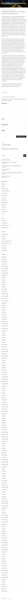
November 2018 (5, 462)
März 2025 (4, 286)
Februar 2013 (4, 591)
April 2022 (4, 367)
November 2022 (5, 351)
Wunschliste (4, 248)
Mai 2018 (3, 473)
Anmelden (4, 220)
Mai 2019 (3, 448)
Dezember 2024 (5, 293)
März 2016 (4, 512)
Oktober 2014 (4, 547)
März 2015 (4, 535)
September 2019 (5, 439)
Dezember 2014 (5, 542)
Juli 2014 (3, 554)
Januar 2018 (4, 482)
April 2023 (4, 339)
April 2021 (4, 395)
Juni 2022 (4, 362)
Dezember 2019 (5, 432)
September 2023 (5, 328)
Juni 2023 (4, 335)
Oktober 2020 (4, 409)
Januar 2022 (4, 374)
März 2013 (4, 588)
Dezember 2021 (5, 376)
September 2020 (5, 411)
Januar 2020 (4, 429)
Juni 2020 (4, 418)
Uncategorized (5, 211)
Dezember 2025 (5, 266)
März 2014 (4, 563)
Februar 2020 (4, 427)
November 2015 (5, 517)
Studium (3, 209)
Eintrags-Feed (4, 222)
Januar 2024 (4, 319)
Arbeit (3, 186)
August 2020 (4, 413)
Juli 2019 (3, 443)
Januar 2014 (4, 568)
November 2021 (5, 379)
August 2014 (4, 551)
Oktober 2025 (4, 270)
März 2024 (4, 314)
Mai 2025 (3, 282)
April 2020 (4, 422)
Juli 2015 (3, 526)
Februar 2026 (4, 261)
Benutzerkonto (5, 234)
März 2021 (4, 397)
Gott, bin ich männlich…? (6, 176)
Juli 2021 (3, 388)
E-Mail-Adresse (5, 124)
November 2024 (5, 296)
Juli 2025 (3, 277)
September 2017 (5, 487)
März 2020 (4, 425)
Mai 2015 (3, 531)
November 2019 (5, 434)
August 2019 (4, 441)
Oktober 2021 (4, 381)
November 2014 (5, 545)
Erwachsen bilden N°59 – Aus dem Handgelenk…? (11, 165)
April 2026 (4, 256)
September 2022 (5, 356)
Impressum (4, 238)
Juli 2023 (3, 333)
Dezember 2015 (5, 515)
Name (3, 118)
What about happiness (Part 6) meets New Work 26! (12, 172)
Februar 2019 (4, 455)
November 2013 (5, 572)
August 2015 (4, 524)
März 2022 (4, 369)
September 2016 (5, 505)
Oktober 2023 (4, 326)
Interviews (4, 197)
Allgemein (4, 183)
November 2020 (5, 406)
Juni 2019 (3, 445)
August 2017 (4, 489)
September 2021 (5, 383)
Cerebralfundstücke (5, 190)
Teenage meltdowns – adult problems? (9, 162)
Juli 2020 (3, 415)
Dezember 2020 (5, 404)
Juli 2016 (3, 510)
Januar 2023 (4, 346)
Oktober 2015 (4, 519)
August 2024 (4, 303)
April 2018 (4, 475)
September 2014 (5, 549)
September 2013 (5, 577)
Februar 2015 (4, 538)
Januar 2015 (4, 540)
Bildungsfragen (5, 188)
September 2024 (5, 300)
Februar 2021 (4, 399)
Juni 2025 (4, 280)
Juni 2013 (3, 581)
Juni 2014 (3, 556)
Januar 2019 (4, 457)
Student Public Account (6, 243)
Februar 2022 (4, 372)
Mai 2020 (3, 420)
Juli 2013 (3, 579)
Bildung (3, 236)
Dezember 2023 (5, 321)
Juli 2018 (3, 469)
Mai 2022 (3, 365)
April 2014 (4, 561)
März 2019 (4, 452)
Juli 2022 (3, 360)
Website (3, 130)
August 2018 (4, 466)
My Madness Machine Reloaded (13, 3)
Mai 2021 (3, 392)
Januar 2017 (4, 498)
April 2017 (4, 494)
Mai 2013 (3, 584)
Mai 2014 (3, 558)
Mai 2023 (3, 337)
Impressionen (4, 195)
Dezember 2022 (5, 349)
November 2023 (5, 323)
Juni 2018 (3, 471)
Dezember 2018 (5, 459)
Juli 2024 (3, 305)
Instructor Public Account (7, 241)
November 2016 (5, 503)
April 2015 (4, 533)
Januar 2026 (4, 263)
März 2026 (4, 259)
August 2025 (4, 275)
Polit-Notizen (4, 200)
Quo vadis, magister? (6, 169)
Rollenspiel (4, 204)
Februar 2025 (4, 289)
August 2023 (4, 330)
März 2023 (4, 342)
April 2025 (4, 284)
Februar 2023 (4, 344)
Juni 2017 (3, 492)
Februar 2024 (4, 316)
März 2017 (4, 496)
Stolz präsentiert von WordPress (6, 598)
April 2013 (4, 586)
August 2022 (4, 358)
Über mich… (4, 245)
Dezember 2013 (5, 570)
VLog (3, 213)
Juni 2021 (3, 390)
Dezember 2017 (5, 485)
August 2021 (4, 386)
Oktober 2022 (4, 353)
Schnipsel (5, 92)
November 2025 (5, 268)
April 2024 (4, 312)
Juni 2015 (3, 528)
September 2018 (5, 464)
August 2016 (4, 508)
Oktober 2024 (4, 298)
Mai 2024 (3, 309)
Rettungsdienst (5, 202)
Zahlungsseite (4, 250)
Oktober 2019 (4, 436)
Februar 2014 (4, 565)
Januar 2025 (4, 291)
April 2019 (4, 450)
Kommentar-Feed (5, 225)
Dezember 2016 (5, 501)
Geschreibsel (4, 193)
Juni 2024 (4, 307)
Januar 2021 (4, 402)
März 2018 (4, 478)
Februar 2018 (4, 480)
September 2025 (5, 273)
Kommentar (4, 103)
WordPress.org (5, 227)
